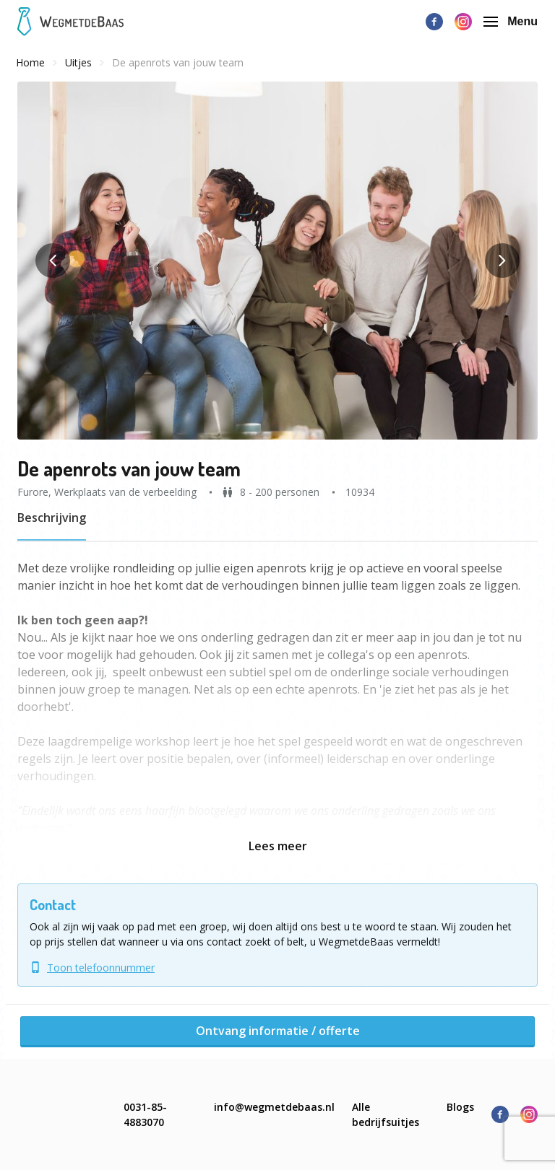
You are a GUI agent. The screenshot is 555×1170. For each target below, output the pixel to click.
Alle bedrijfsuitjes (385, 1114)
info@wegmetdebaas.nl (274, 1107)
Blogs (460, 1107)
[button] (277, 261)
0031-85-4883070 (145, 1114)
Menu (510, 21)
